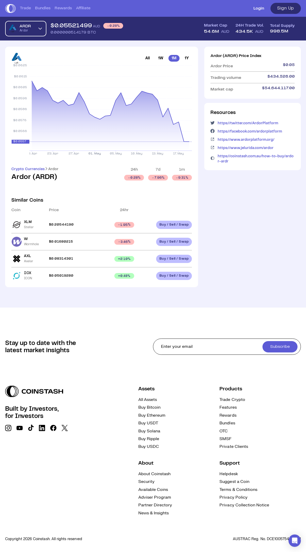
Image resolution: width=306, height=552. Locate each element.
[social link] (8, 428)
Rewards (63, 8)
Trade (25, 8)
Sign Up (285, 8)
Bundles (42, 8)
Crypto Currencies (28, 169)
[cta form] (227, 347)
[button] (294, 540)
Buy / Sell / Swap (174, 224)
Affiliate (83, 8)
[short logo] (10, 8)
